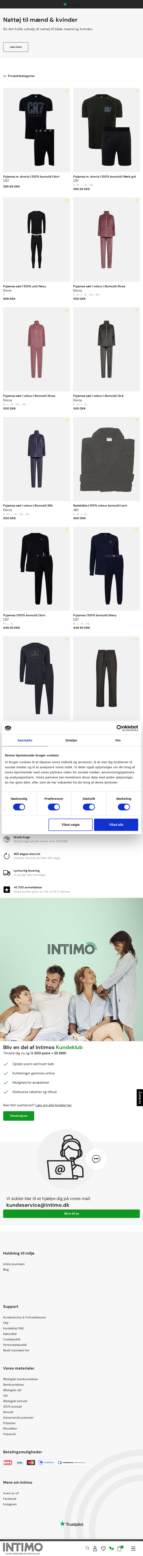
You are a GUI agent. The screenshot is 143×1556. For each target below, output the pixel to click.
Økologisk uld (12, 1390)
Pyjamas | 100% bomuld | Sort (24, 615)
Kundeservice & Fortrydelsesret (24, 1317)
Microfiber (10, 1428)
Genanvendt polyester (18, 1417)
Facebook (9, 1499)
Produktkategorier (19, 76)
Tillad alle (116, 824)
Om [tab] (118, 740)
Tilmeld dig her (19, 1116)
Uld (5, 1395)
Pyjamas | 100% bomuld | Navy (94, 615)
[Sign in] (95, 1548)
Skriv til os (71, 1213)
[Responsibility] (111, 1548)
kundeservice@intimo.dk (37, 1205)
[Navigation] (133, 1548)
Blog (6, 1269)
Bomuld (8, 1412)
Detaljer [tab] (71, 740)
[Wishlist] (103, 1548)
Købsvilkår (10, 1334)
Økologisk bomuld (15, 1401)
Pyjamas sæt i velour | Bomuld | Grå (98, 396)
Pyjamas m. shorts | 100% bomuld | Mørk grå (104, 176)
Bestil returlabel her (16, 1350)
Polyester (9, 1423)
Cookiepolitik (11, 1339)
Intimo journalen (14, 1264)
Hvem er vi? (11, 1493)
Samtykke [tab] (25, 740)
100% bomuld (12, 1406)
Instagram (10, 1504)
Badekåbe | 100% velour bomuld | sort (100, 505)
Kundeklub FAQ (13, 1328)
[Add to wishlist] (66, 91)
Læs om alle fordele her (53, 1105)
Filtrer (140, 1097)
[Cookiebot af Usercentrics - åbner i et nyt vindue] (119, 728)
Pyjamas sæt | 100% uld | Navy (24, 286)
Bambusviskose (13, 1384)
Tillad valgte (70, 824)
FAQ (5, 1323)
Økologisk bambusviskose (20, 1379)
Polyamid (9, 1434)
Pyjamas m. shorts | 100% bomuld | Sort (31, 176)
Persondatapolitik (15, 1345)
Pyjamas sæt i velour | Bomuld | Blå (28, 505)
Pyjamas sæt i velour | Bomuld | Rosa (99, 286)
